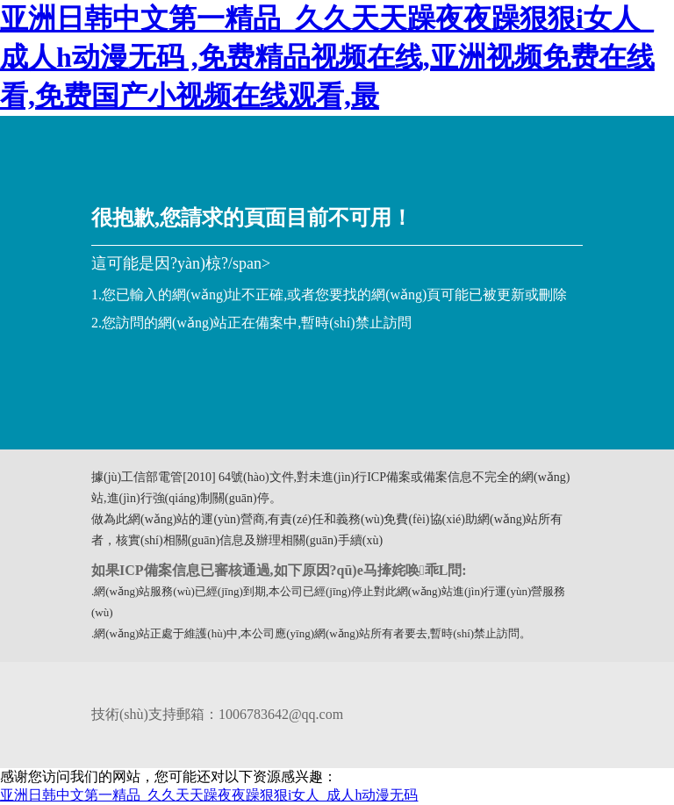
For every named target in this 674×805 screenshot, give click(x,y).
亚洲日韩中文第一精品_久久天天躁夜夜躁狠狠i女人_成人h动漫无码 (209, 794)
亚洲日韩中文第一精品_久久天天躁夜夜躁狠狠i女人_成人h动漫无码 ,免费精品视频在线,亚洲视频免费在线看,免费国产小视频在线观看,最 (327, 57)
